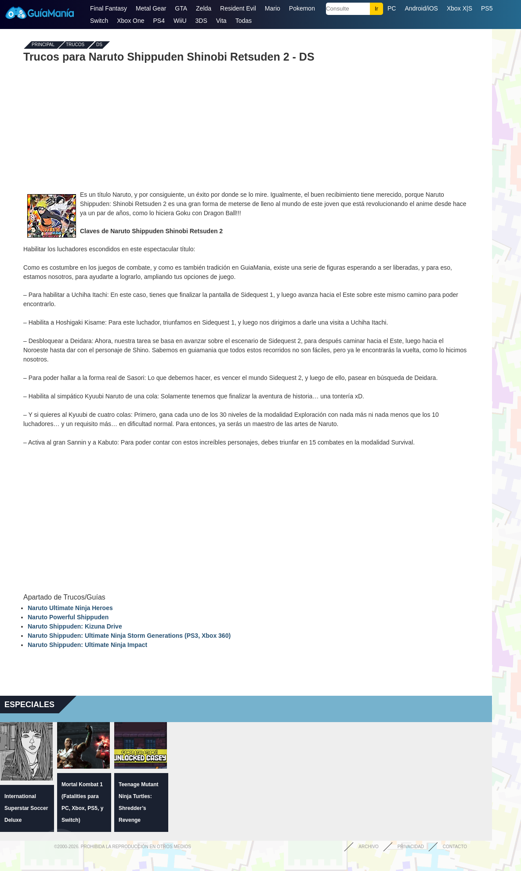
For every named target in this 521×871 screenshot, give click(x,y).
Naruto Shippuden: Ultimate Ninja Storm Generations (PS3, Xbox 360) (129, 635)
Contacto (455, 846)
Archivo (368, 846)
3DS (201, 20)
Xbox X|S (459, 8)
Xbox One (130, 20)
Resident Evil (238, 8)
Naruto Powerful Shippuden (68, 617)
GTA (181, 8)
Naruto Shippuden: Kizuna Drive (75, 626)
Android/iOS (421, 8)
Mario (272, 8)
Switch (99, 20)
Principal (43, 45)
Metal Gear (151, 8)
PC (391, 8)
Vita (221, 20)
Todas (243, 20)
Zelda (203, 8)
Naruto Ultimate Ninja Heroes (70, 607)
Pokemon (302, 8)
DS (99, 45)
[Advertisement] (246, 126)
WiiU (180, 20)
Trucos (75, 45)
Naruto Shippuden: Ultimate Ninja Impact (87, 644)
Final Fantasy (108, 8)
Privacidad (411, 846)
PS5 (486, 8)
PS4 (159, 20)
